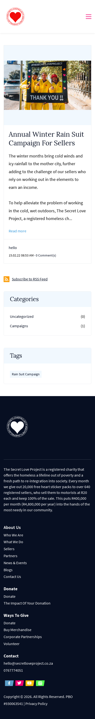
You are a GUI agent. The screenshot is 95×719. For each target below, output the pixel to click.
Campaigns (19, 325)
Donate (9, 596)
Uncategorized (22, 316)
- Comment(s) (45, 255)
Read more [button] (17, 230)
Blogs (8, 569)
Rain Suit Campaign (26, 374)
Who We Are (13, 535)
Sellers (9, 548)
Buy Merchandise (17, 629)
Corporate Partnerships (23, 636)
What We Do (13, 541)
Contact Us (12, 576)
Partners (10, 555)
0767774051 (13, 670)
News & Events (15, 562)
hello (13, 247)
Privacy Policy (36, 703)
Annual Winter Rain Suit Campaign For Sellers (46, 138)
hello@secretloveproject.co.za (28, 663)
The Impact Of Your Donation (27, 603)
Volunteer (12, 643)
